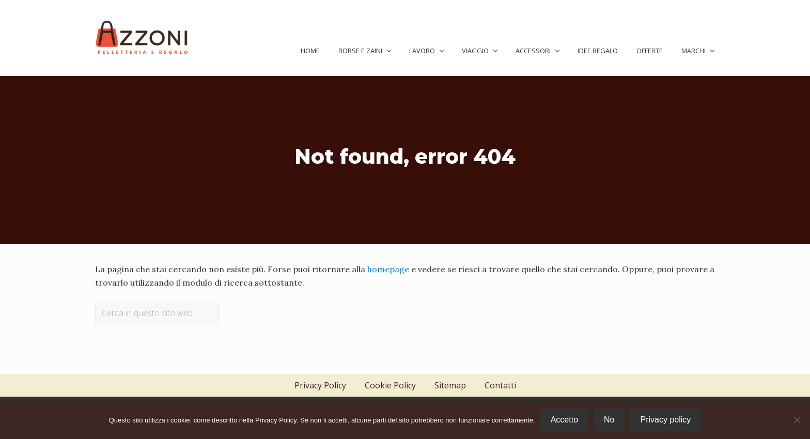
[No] (797, 420)
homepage (388, 269)
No (609, 419)
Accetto (564, 419)
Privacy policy (665, 419)
